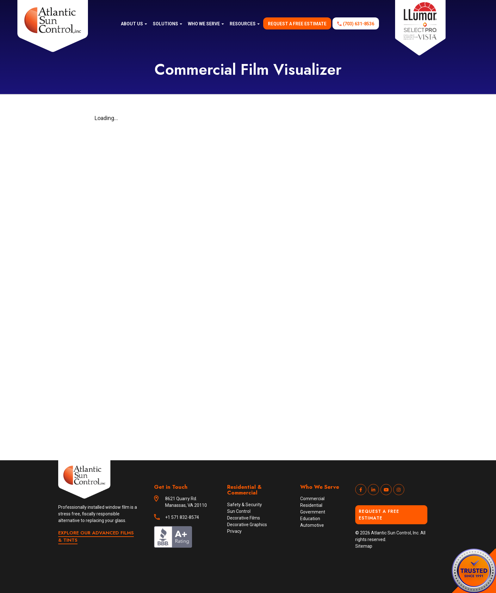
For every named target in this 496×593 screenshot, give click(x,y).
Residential (311, 505)
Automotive (312, 525)
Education (310, 518)
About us (134, 23)
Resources (245, 23)
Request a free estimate (297, 23)
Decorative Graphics (247, 524)
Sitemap (363, 546)
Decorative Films (243, 517)
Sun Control (239, 511)
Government (312, 511)
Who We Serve (206, 23)
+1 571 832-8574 (182, 517)
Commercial (312, 498)
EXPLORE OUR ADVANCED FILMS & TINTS (96, 536)
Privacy (234, 531)
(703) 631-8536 (358, 23)
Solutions (167, 23)
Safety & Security (244, 504)
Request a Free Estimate (379, 514)
